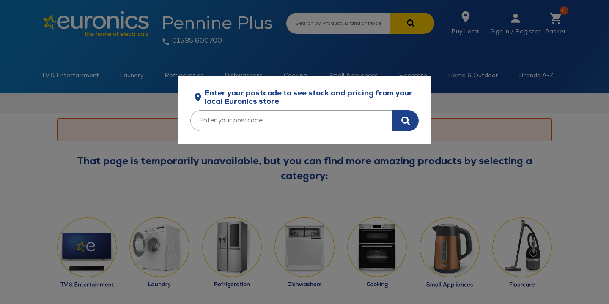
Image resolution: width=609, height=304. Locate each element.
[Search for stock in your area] (405, 120)
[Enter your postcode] (291, 120)
